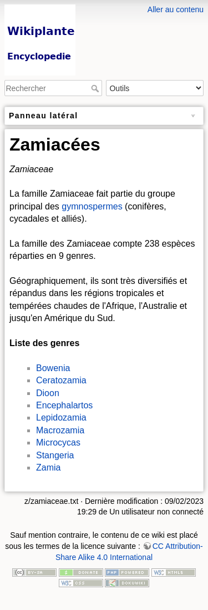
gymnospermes (92, 206)
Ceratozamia (61, 380)
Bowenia (53, 368)
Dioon (47, 393)
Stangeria (55, 455)
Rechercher (96, 88)
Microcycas (58, 442)
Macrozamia (60, 430)
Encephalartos (64, 405)
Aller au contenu (176, 9)
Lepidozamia (61, 417)
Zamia (48, 467)
